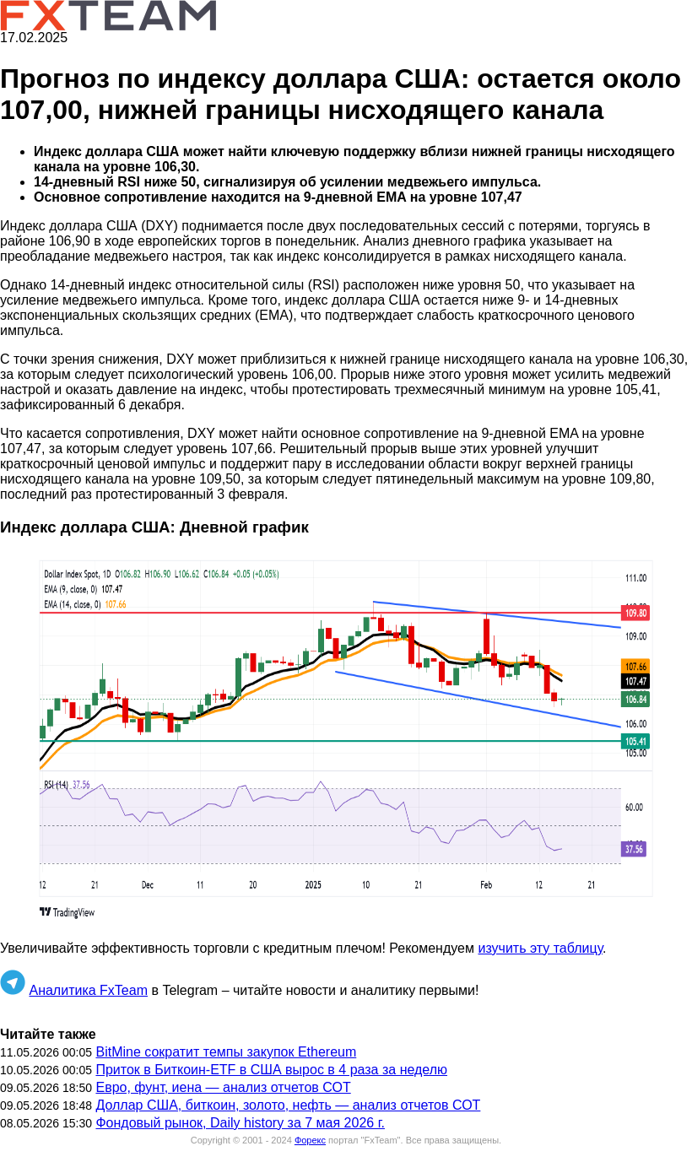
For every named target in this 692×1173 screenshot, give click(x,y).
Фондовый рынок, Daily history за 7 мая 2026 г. (240, 1123)
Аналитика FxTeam (88, 990)
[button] (346, 739)
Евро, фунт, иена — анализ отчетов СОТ (222, 1087)
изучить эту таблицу (540, 948)
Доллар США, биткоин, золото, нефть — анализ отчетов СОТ (287, 1105)
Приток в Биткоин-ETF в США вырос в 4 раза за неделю (271, 1069)
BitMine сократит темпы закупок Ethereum (225, 1052)
